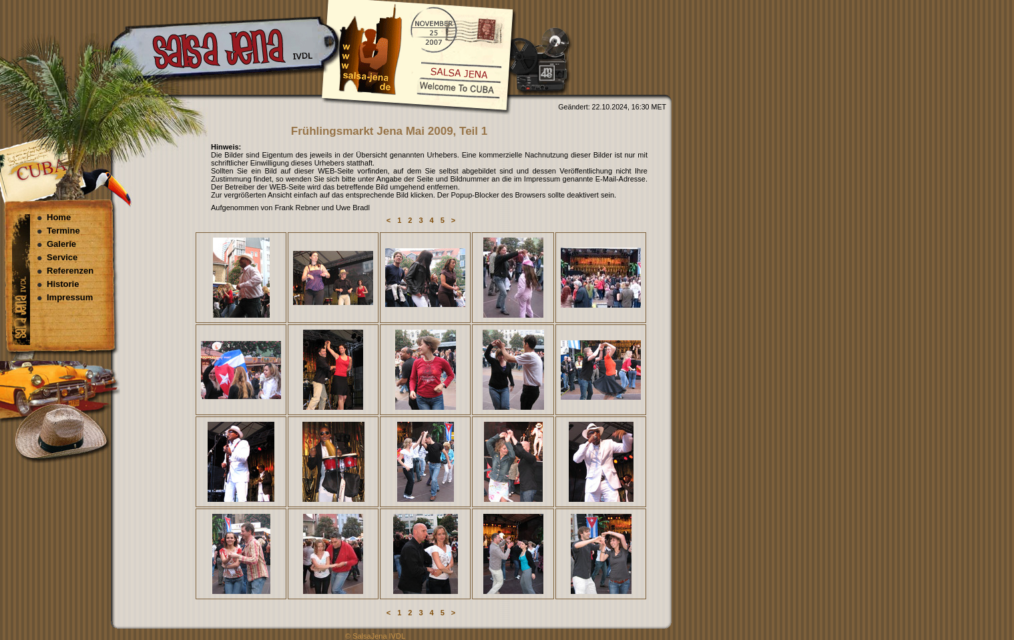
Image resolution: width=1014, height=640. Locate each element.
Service (62, 257)
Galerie (61, 244)
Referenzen (70, 271)
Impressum (70, 297)
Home (59, 217)
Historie (63, 284)
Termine (63, 231)
